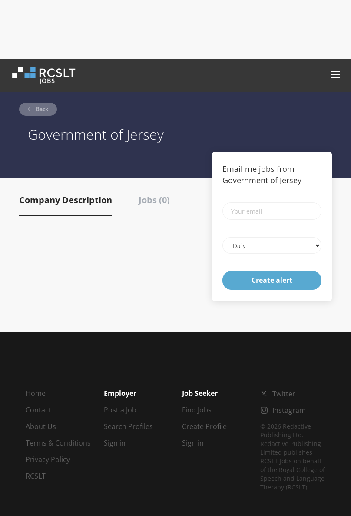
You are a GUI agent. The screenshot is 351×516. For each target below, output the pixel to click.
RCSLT (36, 476)
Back (41, 109)
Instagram (289, 410)
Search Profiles (128, 426)
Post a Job (120, 410)
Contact (38, 410)
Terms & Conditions (58, 443)
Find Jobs (197, 410)
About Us (41, 426)
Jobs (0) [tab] (154, 200)
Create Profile (204, 426)
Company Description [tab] (65, 200)
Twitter (283, 394)
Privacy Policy (48, 459)
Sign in (115, 443)
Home (36, 393)
